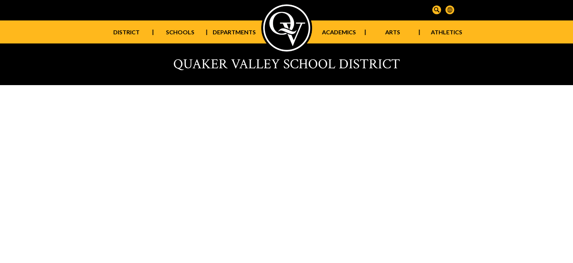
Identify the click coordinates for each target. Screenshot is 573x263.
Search (436, 9)
